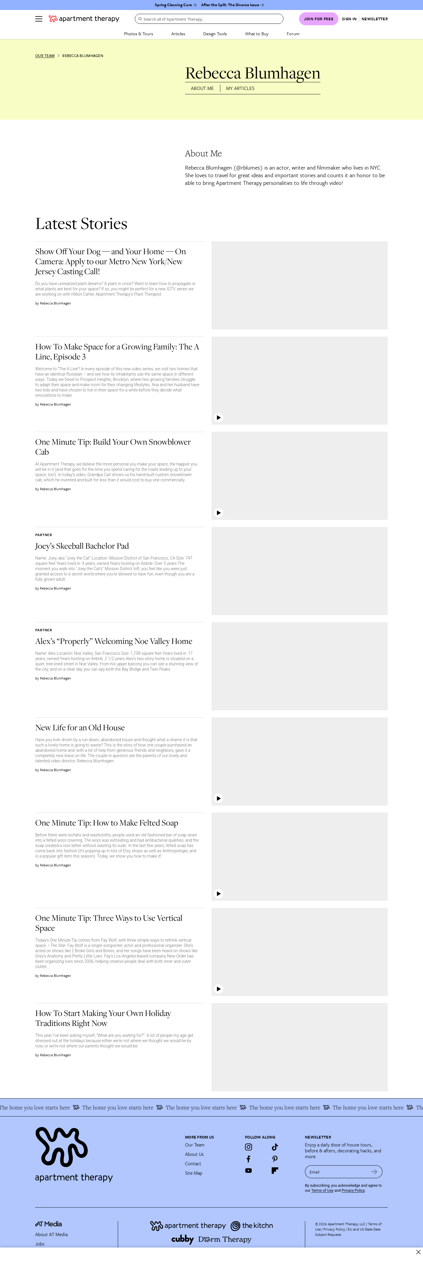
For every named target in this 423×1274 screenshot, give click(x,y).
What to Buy (256, 33)
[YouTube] (248, 1170)
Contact (193, 1163)
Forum (293, 33)
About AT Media (51, 1234)
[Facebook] (248, 1158)
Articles (178, 33)
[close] (418, 1252)
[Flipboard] (274, 1170)
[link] (117, 261)
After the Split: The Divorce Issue (230, 5)
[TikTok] (274, 1147)
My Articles (240, 88)
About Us (194, 1154)
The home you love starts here (120, 1107)
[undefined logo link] (84, 18)
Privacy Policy (353, 1190)
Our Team (45, 55)
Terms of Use (322, 1190)
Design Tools (215, 33)
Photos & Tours (138, 33)
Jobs (40, 1243)
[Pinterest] (274, 1158)
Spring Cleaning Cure (173, 5)
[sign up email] (335, 1171)
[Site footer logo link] (106, 1152)
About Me (202, 88)
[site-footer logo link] (48, 1225)
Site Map (193, 1172)
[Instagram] (248, 1147)
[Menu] (38, 18)
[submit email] (374, 1171)
